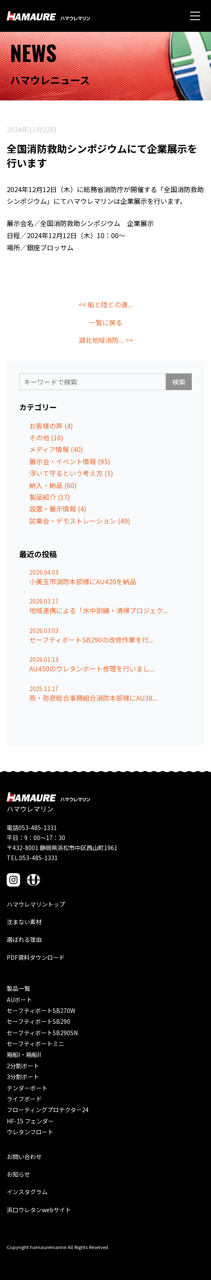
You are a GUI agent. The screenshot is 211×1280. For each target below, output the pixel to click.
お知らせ (18, 1174)
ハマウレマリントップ (36, 904)
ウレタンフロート (30, 1131)
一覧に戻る (105, 322)
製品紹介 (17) (49, 497)
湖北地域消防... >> (106, 340)
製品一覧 (18, 988)
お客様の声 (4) (51, 425)
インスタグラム (27, 1191)
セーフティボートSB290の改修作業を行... (91, 639)
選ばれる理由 (24, 939)
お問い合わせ (24, 1156)
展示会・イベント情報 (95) (69, 461)
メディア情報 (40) (56, 449)
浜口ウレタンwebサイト (39, 1209)
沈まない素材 (24, 921)
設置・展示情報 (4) (57, 508)
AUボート (19, 999)
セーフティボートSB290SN (42, 1032)
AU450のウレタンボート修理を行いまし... (92, 668)
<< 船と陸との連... (106, 304)
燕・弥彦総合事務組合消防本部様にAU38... (93, 698)
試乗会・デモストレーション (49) (79, 520)
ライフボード (24, 1098)
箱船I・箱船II (24, 1054)
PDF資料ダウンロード (36, 957)
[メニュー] (195, 16)
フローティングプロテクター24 (48, 1109)
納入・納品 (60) (53, 485)
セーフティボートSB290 (38, 1021)
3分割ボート (23, 1076)
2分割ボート (23, 1065)
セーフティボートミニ (35, 1043)
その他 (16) (46, 437)
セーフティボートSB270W (41, 1010)
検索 (179, 382)
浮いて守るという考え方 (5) (71, 473)
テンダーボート (27, 1088)
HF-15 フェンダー (30, 1121)
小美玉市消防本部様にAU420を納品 (82, 581)
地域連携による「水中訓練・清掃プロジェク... (98, 610)
